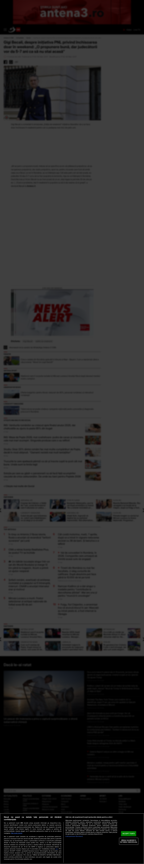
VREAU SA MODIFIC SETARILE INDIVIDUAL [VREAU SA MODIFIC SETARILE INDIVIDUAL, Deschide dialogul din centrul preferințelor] (128, 841)
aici (57, 849)
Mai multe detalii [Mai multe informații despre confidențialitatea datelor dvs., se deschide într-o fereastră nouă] (16, 833)
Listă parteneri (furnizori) (74, 836)
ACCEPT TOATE (128, 833)
